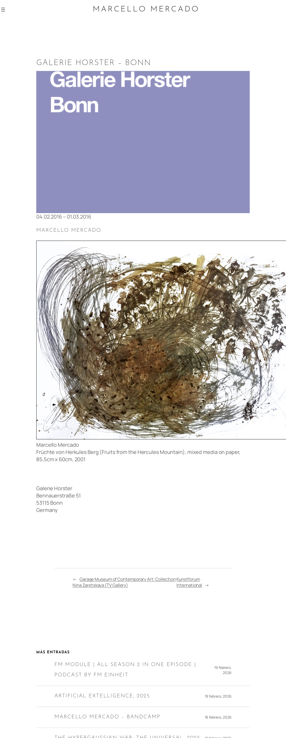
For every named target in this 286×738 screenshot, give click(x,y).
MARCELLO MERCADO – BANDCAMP (107, 717)
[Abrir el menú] (3, 9)
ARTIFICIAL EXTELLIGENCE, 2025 (102, 696)
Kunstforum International (189, 582)
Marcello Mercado (146, 9)
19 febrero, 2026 (223, 670)
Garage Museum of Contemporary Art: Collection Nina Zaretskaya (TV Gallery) (124, 582)
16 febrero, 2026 (218, 717)
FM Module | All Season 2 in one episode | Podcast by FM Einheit (125, 670)
